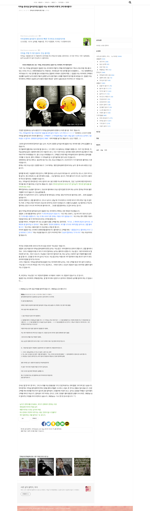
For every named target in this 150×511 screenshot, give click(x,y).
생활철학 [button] (41, 2)
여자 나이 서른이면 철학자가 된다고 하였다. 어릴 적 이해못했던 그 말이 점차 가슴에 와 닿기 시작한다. (50, 490)
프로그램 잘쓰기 (106, 118)
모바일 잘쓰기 (105, 120)
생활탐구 (100, 83)
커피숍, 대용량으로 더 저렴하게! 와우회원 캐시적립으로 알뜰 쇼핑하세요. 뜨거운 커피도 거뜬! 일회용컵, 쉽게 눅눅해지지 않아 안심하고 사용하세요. (55, 57)
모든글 (35, 2)
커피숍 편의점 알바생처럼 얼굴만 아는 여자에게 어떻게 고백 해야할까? (45, 7)
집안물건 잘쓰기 (105, 107)
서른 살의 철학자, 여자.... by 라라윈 (109, 56)
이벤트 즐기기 (105, 112)
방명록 (67, 2)
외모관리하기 (104, 102)
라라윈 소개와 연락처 (102, 45)
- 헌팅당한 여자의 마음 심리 (28, 407)
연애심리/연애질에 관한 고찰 (37, 10)
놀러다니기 (104, 94)
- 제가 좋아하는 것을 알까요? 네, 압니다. (32, 415)
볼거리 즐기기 (105, 88)
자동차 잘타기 (105, 126)
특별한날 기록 (105, 69)
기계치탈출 (101, 115)
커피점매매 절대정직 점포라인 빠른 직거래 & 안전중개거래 (42, 39)
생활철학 (100, 59)
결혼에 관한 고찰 (105, 77)
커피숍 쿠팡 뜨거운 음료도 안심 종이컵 (35, 53)
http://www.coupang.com (28, 50)
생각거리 (103, 61)
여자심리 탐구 (105, 80)
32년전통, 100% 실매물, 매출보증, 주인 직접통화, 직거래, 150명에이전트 (45, 41)
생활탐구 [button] (54, 2)
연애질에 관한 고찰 (106, 75)
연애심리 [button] (47, 2)
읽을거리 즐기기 (105, 86)
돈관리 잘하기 (105, 104)
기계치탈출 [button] (61, 2)
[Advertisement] (56, 443)
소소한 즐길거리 (105, 110)
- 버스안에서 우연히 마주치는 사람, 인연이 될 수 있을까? (38, 412)
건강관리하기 (104, 99)
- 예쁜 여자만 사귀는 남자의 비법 (30, 409)
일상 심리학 (104, 64)
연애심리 (100, 72)
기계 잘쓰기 (104, 123)
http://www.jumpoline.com (29, 36)
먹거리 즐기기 (105, 91)
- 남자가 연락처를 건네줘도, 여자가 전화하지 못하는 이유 (38, 404)
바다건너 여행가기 (106, 96)
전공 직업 (103, 67)
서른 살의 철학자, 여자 (25, 2)
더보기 (87, 456)
